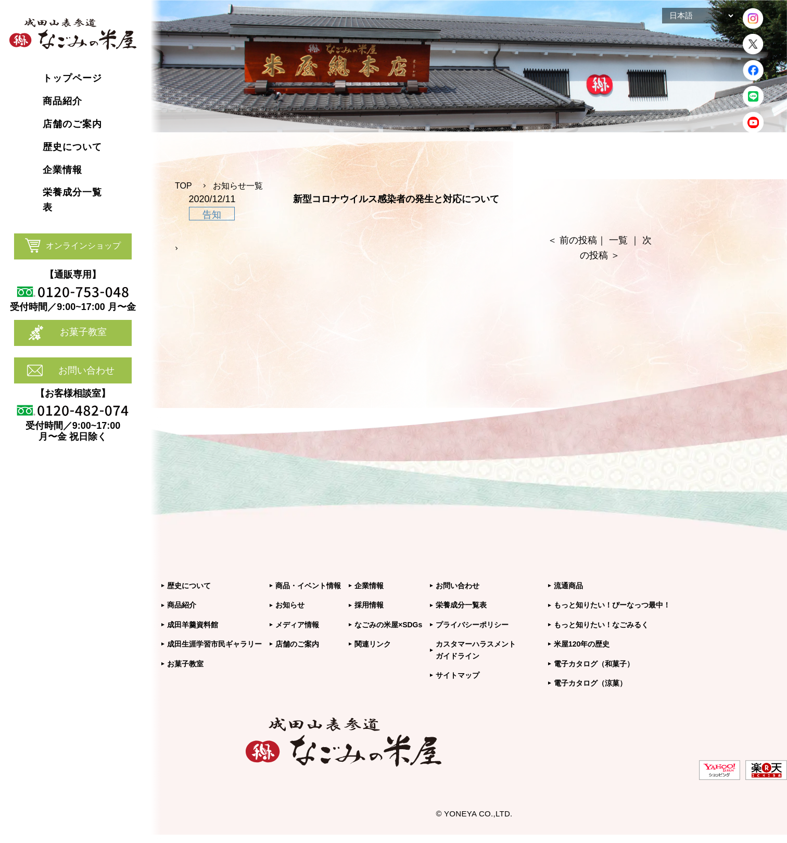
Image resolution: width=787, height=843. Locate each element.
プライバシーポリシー (472, 625)
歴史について (189, 585)
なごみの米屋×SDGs (388, 625)
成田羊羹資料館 (192, 625)
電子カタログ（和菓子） (594, 664)
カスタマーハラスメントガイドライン (476, 650)
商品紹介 (181, 605)
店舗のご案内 (297, 644)
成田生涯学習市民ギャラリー (214, 644)
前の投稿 (578, 240)
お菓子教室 (83, 332)
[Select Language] (698, 15)
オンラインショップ (83, 245)
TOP (183, 185)
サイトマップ (457, 675)
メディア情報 (297, 625)
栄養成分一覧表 (461, 605)
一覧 (618, 240)
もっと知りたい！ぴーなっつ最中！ (612, 605)
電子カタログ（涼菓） (590, 683)
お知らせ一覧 (238, 185)
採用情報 (369, 605)
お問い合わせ (86, 370)
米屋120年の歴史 (582, 644)
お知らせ (289, 605)
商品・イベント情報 (308, 585)
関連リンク (372, 644)
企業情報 (369, 585)
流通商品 (568, 585)
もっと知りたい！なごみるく (601, 625)
